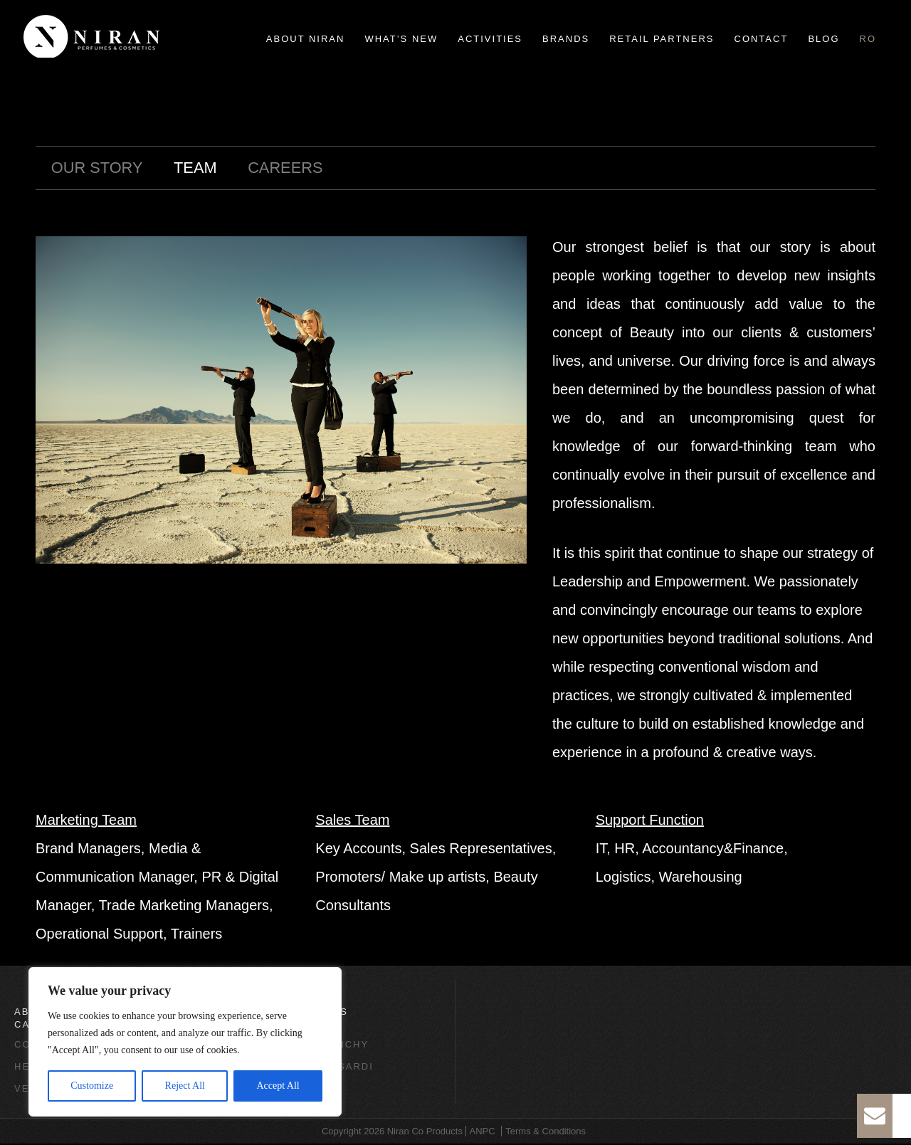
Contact (761, 38)
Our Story (103, 168)
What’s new (401, 38)
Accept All (277, 1085)
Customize (91, 1085)
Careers (310, 168)
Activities (490, 38)
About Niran (305, 38)
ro (868, 38)
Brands (565, 38)
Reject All (185, 1085)
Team (212, 168)
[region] (185, 1042)
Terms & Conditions (545, 1132)
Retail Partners (661, 38)
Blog (823, 38)
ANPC (482, 1132)
